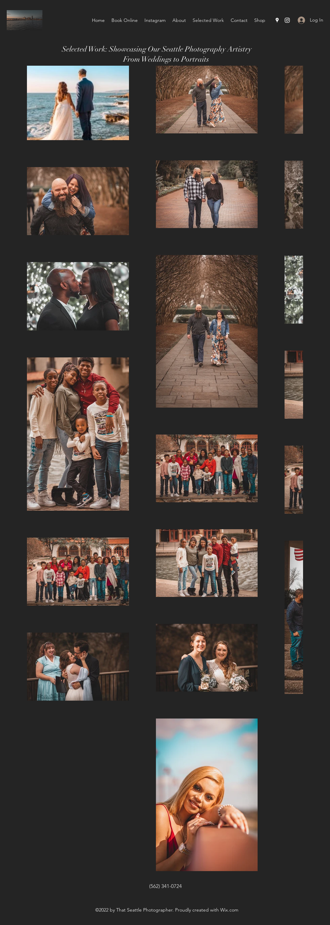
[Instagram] (287, 20)
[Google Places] (277, 20)
